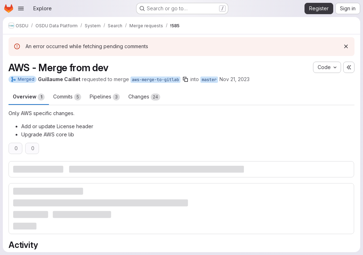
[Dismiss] (346, 46)
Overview (29, 97)
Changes (144, 97)
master (209, 80)
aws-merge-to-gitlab (155, 80)
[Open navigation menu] (21, 8)
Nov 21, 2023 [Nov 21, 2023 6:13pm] (234, 79)
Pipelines (105, 97)
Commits (67, 97)
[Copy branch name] (185, 79)
